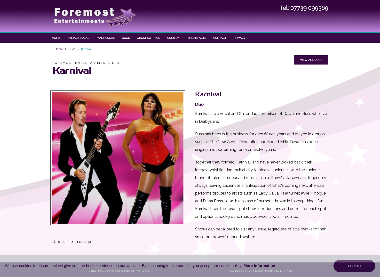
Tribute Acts (196, 38)
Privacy (239, 38)
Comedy (173, 38)
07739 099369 (309, 7)
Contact (219, 38)
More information (259, 266)
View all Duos (311, 60)
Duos (126, 38)
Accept (354, 266)
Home (56, 38)
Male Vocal (105, 38)
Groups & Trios (148, 38)
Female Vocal (78, 38)
